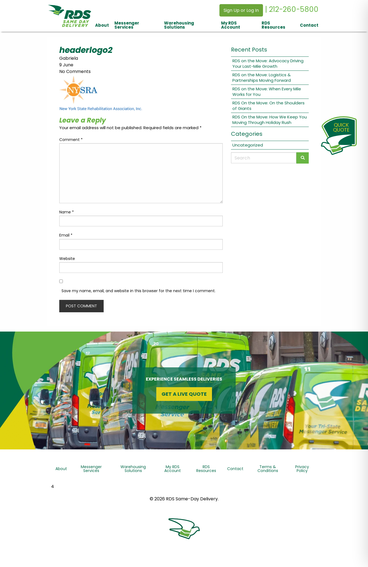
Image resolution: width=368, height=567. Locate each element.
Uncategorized (247, 145)
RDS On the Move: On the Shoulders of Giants (268, 105)
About (102, 25)
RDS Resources (273, 25)
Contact (309, 25)
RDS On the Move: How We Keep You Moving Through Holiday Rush (269, 119)
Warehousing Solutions (179, 25)
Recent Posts (249, 49)
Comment (71, 139)
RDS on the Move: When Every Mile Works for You (266, 91)
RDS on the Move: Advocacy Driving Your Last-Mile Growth (267, 63)
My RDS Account (230, 25)
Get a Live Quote (184, 393)
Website (67, 258)
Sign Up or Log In (241, 10)
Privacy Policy (302, 468)
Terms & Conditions (267, 468)
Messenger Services (126, 25)
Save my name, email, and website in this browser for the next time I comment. (138, 291)
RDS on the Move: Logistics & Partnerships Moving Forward (261, 77)
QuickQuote (341, 127)
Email (65, 235)
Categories (246, 134)
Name (66, 212)
